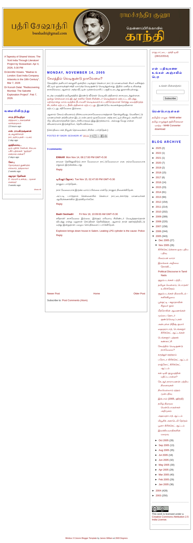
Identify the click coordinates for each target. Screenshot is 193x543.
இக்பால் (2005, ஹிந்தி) (170, 398)
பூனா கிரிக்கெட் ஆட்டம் (171, 425)
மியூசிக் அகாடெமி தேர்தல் (172, 420)
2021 (159, 157)
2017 (159, 177)
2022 (159, 153)
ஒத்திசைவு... (15, 145)
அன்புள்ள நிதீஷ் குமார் (171, 324)
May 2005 (164, 464)
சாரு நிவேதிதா (16, 117)
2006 (159, 231)
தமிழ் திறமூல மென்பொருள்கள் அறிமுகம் (169, 407)
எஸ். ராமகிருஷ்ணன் (19, 131)
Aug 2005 (164, 450)
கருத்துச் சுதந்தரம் (167, 354)
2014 (159, 192)
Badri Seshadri (65, 214)
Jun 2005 (164, 459)
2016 (159, 182)
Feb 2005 (164, 479)
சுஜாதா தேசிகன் (17, 176)
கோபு (11, 162)
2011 (159, 206)
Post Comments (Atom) (75, 300)
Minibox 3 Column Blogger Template (81, 538)
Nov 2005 (164, 245)
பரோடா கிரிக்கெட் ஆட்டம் (173, 359)
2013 (159, 197)
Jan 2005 (164, 484)
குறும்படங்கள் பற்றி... (170, 280)
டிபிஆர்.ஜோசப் (65, 179)
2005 (159, 236)
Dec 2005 (164, 240)
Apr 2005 (164, 469)
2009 (159, 216)
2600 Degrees (121, 538)
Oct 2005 (164, 440)
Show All (37, 189)
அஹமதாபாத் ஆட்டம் (170, 415)
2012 (159, 201)
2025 (159, 148)
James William (106, 538)
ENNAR (60, 157)
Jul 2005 (164, 455)
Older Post (139, 293)
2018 (159, 172)
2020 (159, 162)
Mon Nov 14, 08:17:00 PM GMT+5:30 (86, 157)
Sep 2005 (164, 445)
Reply (59, 169)
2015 (159, 187)
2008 (159, 221)
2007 (159, 226)
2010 (159, 211)
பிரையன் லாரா (166, 258)
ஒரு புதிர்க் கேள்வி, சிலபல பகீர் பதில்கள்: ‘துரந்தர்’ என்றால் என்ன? (22, 151)
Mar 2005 (164, 474)
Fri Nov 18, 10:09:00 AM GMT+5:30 (98, 214)
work (159, 514)
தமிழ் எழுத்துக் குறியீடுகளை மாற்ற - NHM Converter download (167, 125)
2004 (159, 490)
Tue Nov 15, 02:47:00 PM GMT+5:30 (95, 179)
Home (96, 293)
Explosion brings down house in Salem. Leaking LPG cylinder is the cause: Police (100, 230)
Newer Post (53, 293)
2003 (159, 495)
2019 (159, 167)
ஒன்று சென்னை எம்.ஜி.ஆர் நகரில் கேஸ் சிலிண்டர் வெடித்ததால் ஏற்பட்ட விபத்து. (92, 98)
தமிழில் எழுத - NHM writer (167, 117)
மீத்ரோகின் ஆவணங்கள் (171, 310)
